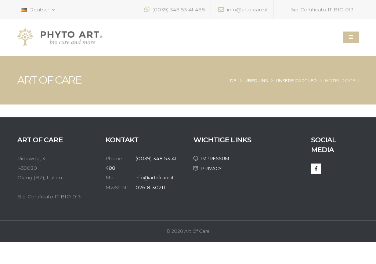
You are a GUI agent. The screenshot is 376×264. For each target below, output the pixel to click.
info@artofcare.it (243, 9)
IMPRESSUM (215, 158)
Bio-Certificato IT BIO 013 (317, 9)
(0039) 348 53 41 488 (174, 9)
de (233, 80)
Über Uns (256, 80)
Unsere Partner (296, 80)
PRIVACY (210, 168)
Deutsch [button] (38, 9)
